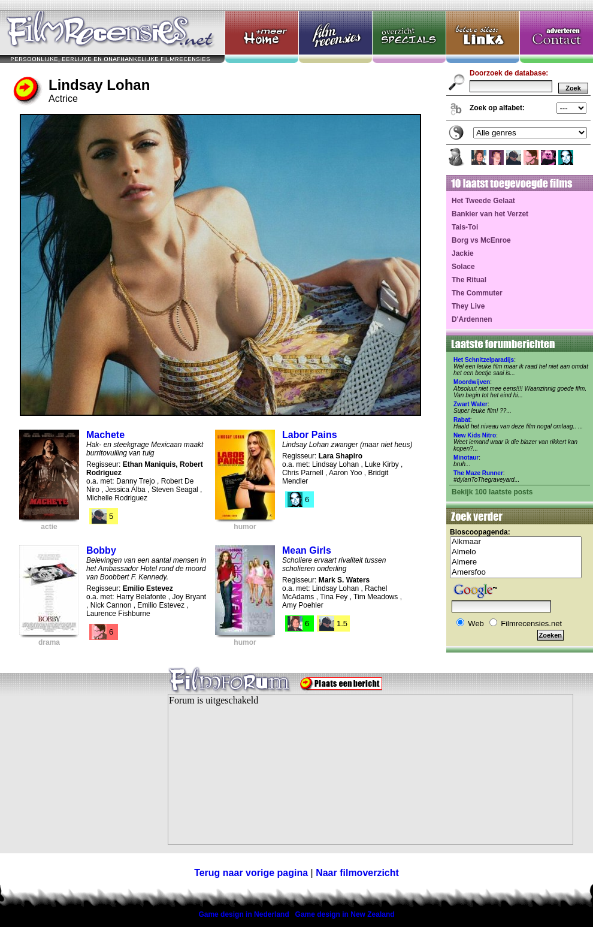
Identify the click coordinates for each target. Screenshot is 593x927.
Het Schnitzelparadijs (483, 360)
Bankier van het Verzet (490, 214)
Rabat (461, 419)
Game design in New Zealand (345, 914)
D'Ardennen (472, 319)
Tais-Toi (465, 227)
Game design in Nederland (243, 914)
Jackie (463, 253)
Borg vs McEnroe (481, 240)
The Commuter (477, 293)
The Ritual (469, 280)
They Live (468, 306)
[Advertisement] (75, 776)
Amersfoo (515, 572)
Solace (463, 266)
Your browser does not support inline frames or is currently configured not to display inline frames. (370, 769)
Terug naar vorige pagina (251, 873)
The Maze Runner (478, 473)
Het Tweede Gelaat (483, 201)
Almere (515, 562)
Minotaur (466, 457)
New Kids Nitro (474, 435)
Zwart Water (470, 404)
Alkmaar (515, 542)
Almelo (515, 552)
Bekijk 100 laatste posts (492, 492)
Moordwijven (471, 382)
